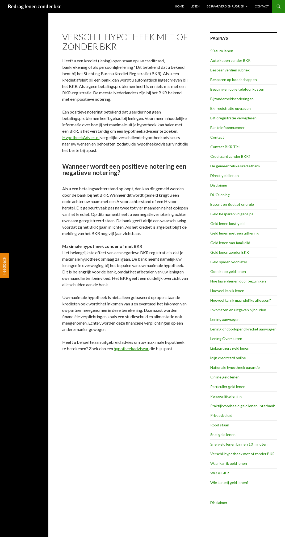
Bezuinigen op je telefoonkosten (237, 89)
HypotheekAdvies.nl (80, 137)
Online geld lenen (225, 377)
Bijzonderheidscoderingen (232, 98)
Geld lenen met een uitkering (234, 233)
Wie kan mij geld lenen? (229, 482)
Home (179, 6)
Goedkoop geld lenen (228, 271)
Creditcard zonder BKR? (230, 156)
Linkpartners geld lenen (229, 348)
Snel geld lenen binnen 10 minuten (238, 444)
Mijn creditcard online (228, 358)
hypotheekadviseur (131, 348)
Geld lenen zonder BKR (229, 252)
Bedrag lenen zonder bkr (34, 6)
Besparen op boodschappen (233, 79)
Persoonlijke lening (226, 396)
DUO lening (220, 194)
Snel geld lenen (223, 434)
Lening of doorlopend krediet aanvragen (243, 329)
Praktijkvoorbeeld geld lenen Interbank (242, 405)
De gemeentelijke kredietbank (235, 166)
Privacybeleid (221, 415)
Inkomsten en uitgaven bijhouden (238, 310)
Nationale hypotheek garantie (235, 367)
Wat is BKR (219, 473)
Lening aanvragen (225, 319)
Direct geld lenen (224, 175)
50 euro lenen (221, 51)
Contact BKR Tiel (225, 146)
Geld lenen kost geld (227, 223)
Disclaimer (218, 185)
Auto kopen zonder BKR (230, 60)
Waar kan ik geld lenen (228, 463)
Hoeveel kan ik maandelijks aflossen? (240, 300)
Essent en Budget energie (232, 204)
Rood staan (219, 425)
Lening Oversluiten (226, 338)
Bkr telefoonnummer (227, 127)
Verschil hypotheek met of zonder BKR (242, 453)
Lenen (195, 6)
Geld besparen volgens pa (231, 214)
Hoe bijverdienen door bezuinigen (238, 281)
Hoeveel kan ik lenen (227, 290)
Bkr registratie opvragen (230, 108)
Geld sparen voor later (228, 262)
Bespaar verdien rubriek (225, 6)
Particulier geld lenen (227, 386)
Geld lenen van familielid (230, 242)
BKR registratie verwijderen (233, 118)
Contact (262, 6)
